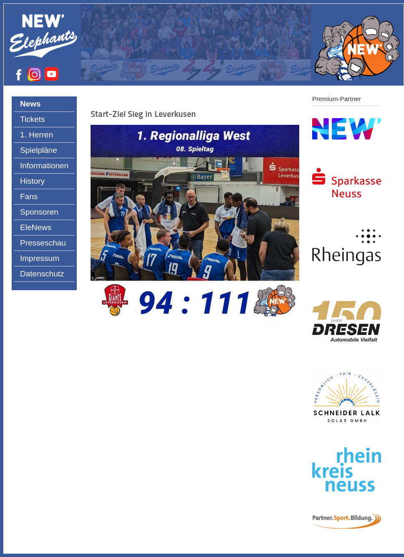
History (32, 181)
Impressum (39, 258)
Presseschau (43, 242)
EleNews (35, 227)
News (30, 103)
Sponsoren (39, 212)
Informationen (44, 165)
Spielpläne (38, 150)
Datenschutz (42, 273)
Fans (29, 196)
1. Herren (36, 134)
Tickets (32, 119)
